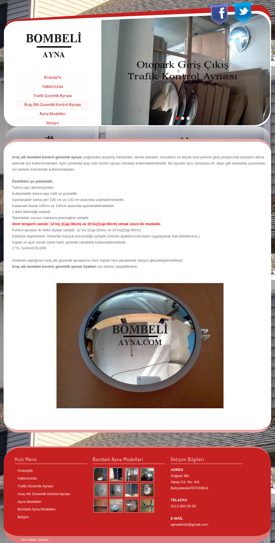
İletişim (52, 123)
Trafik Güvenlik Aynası (52, 96)
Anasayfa (52, 77)
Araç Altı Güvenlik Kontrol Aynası (52, 104)
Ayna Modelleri (53, 114)
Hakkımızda (52, 86)
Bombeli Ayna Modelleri (36, 509)
